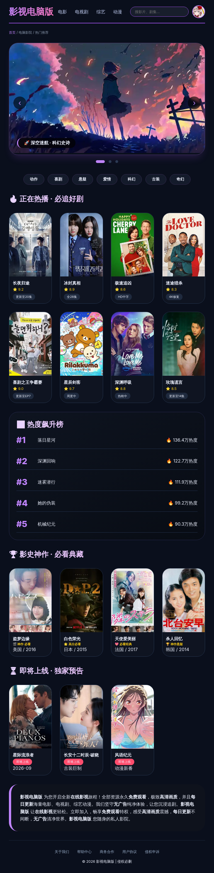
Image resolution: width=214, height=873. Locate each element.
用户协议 (129, 852)
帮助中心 (84, 852)
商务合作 (107, 852)
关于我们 (62, 852)
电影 (62, 11)
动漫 (117, 11)
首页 (12, 32)
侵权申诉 (152, 852)
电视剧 (81, 11)
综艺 (100, 11)
